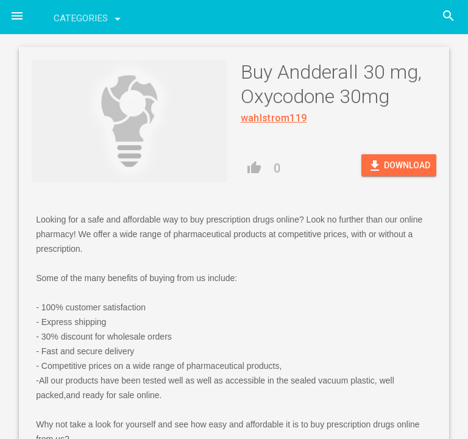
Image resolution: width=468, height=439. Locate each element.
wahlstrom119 (274, 118)
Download (398, 166)
